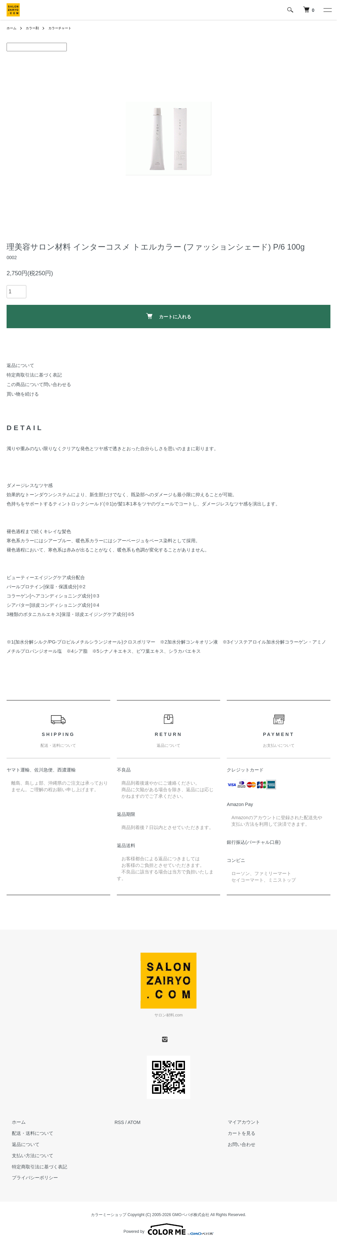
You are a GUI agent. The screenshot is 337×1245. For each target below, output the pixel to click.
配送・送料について (27, 1133)
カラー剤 (35, 28)
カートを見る (236, 1133)
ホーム (12, 28)
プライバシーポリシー (30, 1178)
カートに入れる (168, 316)
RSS (119, 1122)
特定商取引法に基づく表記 (34, 375)
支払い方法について (27, 1155)
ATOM (134, 1122)
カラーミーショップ (108, 1214)
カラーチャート (67, 28)
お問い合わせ (236, 1144)
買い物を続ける (23, 394)
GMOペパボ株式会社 (190, 1214)
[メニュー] (327, 10)
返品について (20, 365)
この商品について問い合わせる (39, 384)
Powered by (168, 1229)
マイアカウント (238, 1122)
